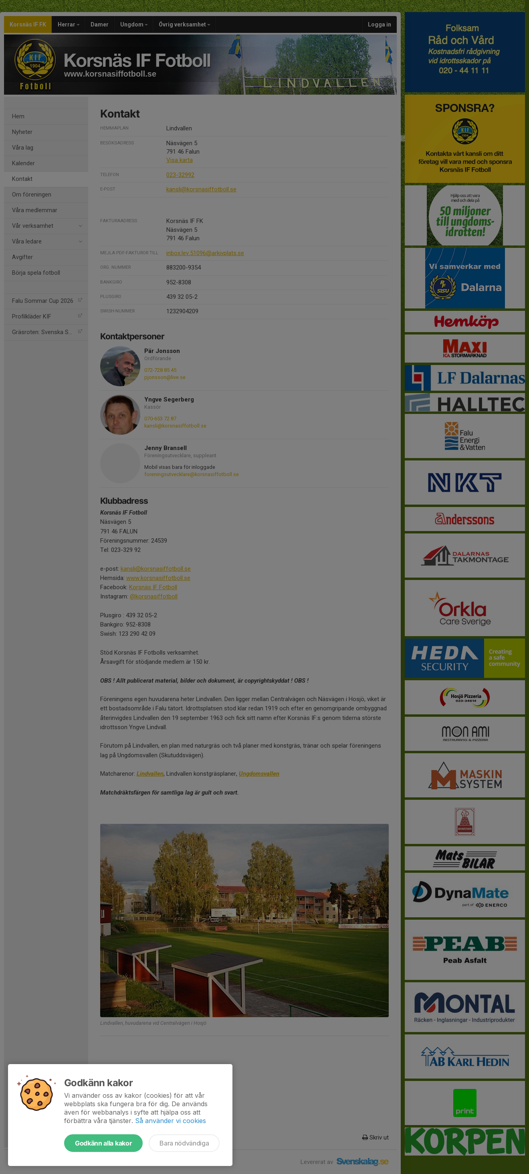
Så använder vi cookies (170, 1121)
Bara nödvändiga (184, 1143)
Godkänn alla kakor (103, 1143)
